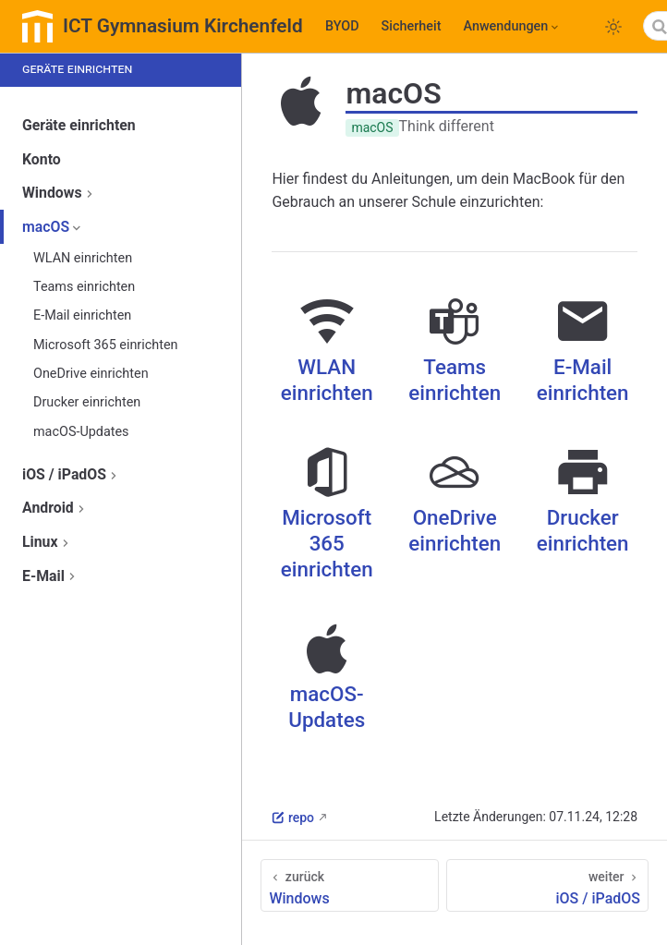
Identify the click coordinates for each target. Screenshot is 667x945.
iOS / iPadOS (71, 474)
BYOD (342, 26)
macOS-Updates (81, 432)
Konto (41, 159)
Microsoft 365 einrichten (105, 345)
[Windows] (350, 885)
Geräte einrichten (79, 125)
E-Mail (50, 576)
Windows (59, 192)
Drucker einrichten (86, 402)
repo (293, 817)
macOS (53, 227)
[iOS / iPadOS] (547, 885)
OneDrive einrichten (91, 374)
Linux (47, 542)
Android (55, 507)
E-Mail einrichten (82, 315)
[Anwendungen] (512, 27)
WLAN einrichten (82, 258)
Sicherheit (412, 26)
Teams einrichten (84, 287)
